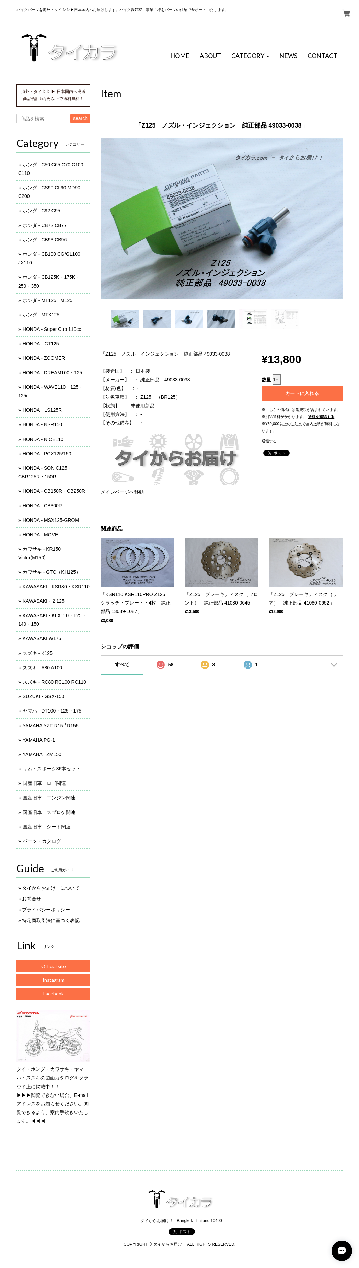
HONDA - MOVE (40, 534)
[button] (250, 56)
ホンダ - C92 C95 (41, 210)
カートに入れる (302, 393)
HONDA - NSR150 (42, 424)
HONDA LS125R (42, 410)
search (80, 118)
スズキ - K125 (38, 653)
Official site (53, 966)
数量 (266, 379)
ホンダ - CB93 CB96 (45, 239)
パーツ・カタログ (42, 841)
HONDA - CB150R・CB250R (54, 491)
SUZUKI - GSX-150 (43, 696)
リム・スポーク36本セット (52, 768)
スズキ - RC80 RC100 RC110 (54, 682)
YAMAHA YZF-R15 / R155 (51, 725)
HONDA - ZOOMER (44, 358)
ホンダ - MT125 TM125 (47, 300)
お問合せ (31, 898)
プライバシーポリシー (46, 909)
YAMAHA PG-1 (39, 740)
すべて (122, 664)
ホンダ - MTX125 (41, 315)
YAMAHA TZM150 (42, 754)
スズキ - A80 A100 (42, 667)
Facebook (53, 993)
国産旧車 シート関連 (47, 826)
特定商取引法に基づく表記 (51, 920)
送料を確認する (321, 417)
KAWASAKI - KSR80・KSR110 (56, 586)
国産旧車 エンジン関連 (49, 797)
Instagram (54, 980)
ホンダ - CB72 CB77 (45, 225)
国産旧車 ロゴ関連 (44, 783)
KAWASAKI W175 (42, 638)
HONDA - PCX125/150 (47, 453)
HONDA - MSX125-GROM (51, 520)
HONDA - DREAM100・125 (52, 372)
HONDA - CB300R (42, 506)
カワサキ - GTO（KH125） (52, 572)
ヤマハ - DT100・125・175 (52, 711)
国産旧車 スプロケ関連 (49, 812)
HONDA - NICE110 (43, 439)
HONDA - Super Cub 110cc (52, 329)
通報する (269, 441)
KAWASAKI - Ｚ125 (44, 601)
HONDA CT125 (41, 343)
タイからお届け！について (51, 888)
